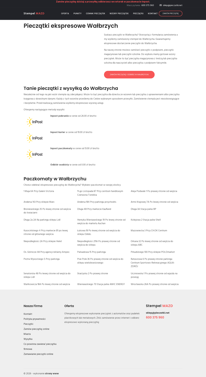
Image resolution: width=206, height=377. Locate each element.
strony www (52, 374)
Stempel (34, 13)
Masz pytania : (140, 5)
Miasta (27, 334)
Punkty (78, 13)
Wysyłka (28, 339)
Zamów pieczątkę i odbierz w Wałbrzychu (129, 74)
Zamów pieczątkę (171, 13)
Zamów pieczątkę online (36, 329)
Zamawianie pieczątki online (38, 354)
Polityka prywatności (34, 319)
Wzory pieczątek (119, 13)
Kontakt (153, 13)
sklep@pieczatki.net (157, 312)
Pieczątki (138, 13)
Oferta (65, 13)
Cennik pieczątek (95, 13)
